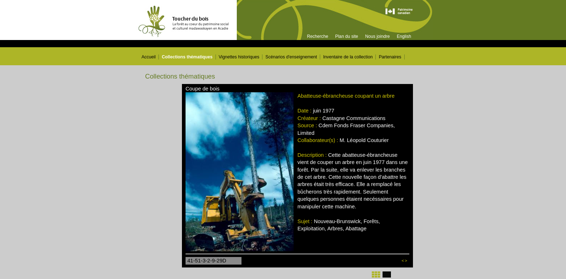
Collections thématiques (187, 56)
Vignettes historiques (239, 56)
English (404, 36)
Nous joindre (377, 36)
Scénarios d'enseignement (291, 56)
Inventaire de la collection (348, 56)
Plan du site (346, 36)
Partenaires (390, 56)
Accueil (149, 56)
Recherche (317, 36)
